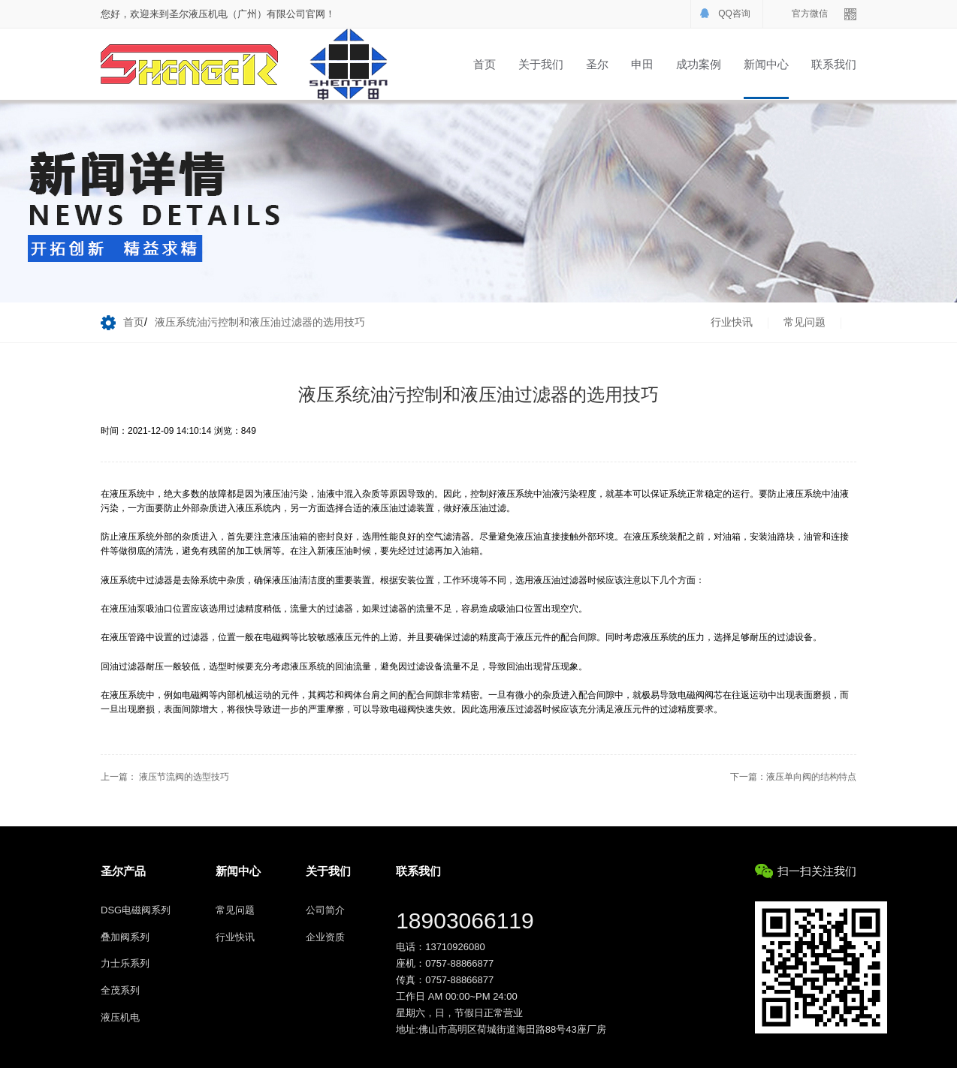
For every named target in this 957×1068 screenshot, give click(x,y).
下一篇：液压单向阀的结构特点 (793, 777)
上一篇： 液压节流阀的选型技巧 (165, 777)
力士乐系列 (125, 963)
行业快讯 (732, 322)
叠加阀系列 (125, 937)
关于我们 (540, 64)
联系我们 (833, 64)
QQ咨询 (734, 13)
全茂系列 (120, 990)
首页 (484, 64)
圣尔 (597, 64)
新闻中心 (766, 64)
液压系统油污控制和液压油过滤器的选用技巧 (260, 322)
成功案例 (698, 64)
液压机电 (120, 1017)
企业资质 (325, 937)
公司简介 (325, 910)
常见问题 (804, 322)
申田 (642, 64)
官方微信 (810, 13)
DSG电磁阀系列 (136, 910)
